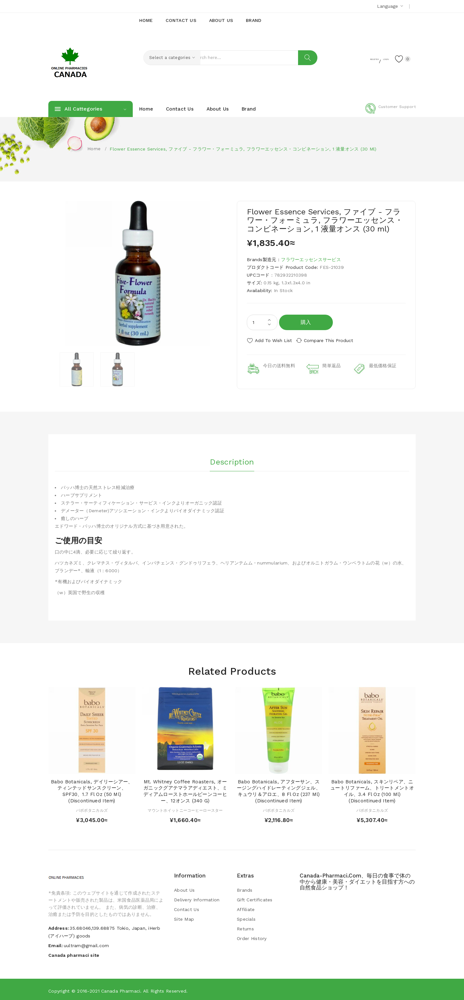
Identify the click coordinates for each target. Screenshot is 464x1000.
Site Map (184, 916)
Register (351, 58)
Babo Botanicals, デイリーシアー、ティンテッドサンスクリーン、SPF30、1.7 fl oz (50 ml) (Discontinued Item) (92, 789)
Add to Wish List (273, 340)
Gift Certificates (255, 897)
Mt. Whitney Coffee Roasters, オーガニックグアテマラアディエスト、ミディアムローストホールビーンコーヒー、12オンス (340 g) (185, 789)
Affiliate (246, 907)
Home (94, 148)
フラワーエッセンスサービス (311, 259)
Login (376, 58)
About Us (184, 887)
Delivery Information (197, 897)
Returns (245, 926)
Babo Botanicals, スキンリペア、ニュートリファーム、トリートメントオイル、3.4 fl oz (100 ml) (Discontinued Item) (372, 789)
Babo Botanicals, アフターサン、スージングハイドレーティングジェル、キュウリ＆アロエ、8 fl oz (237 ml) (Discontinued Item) (279, 789)
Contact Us (186, 907)
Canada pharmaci (120, 988)
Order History (252, 936)
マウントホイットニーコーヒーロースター (185, 808)
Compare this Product (333, 340)
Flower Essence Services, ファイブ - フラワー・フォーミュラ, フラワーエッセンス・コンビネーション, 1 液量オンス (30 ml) (243, 149)
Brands (245, 887)
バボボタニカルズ (92, 808)
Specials (246, 916)
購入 (306, 322)
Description (232, 458)
